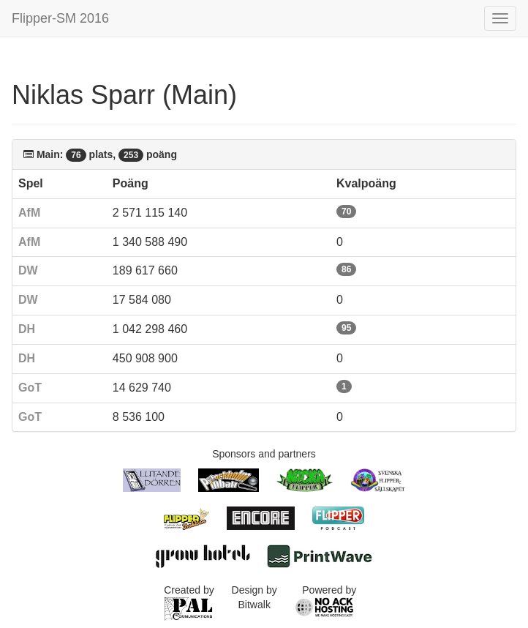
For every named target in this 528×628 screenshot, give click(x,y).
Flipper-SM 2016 (60, 18)
